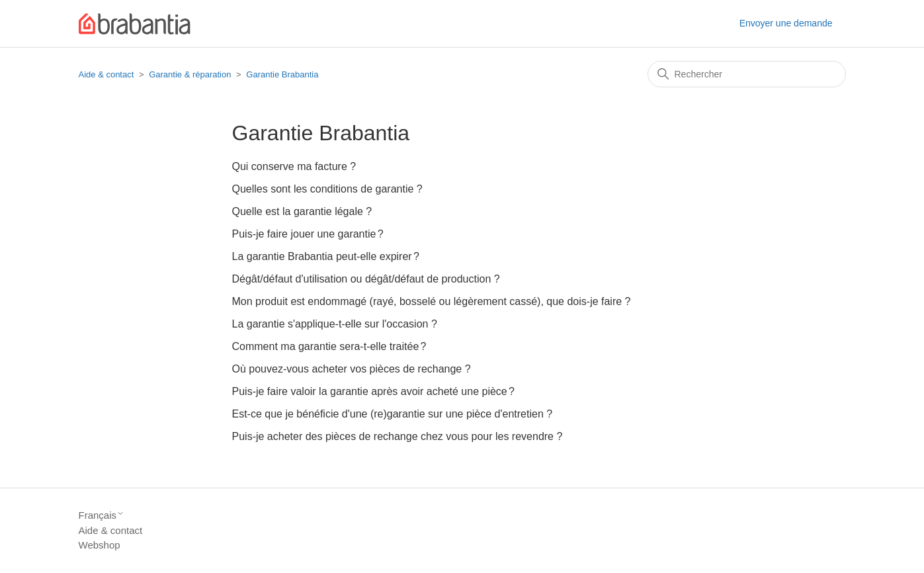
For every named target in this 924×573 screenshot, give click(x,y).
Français (102, 515)
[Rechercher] (747, 74)
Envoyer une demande (786, 23)
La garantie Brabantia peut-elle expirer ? (325, 256)
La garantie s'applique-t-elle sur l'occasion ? (334, 324)
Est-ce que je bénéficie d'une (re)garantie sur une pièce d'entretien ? (392, 413)
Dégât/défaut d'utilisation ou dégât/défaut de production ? (366, 279)
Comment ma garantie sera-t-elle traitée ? (329, 346)
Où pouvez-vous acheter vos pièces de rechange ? (351, 369)
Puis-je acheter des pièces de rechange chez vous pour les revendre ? (397, 436)
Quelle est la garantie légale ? (302, 211)
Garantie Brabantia (282, 74)
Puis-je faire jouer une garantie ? (308, 234)
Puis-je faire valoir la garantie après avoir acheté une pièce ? (373, 391)
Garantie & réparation (190, 74)
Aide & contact (106, 74)
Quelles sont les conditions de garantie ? (327, 189)
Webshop (99, 545)
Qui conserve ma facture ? (294, 166)
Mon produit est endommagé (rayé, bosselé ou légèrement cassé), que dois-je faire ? (431, 301)
